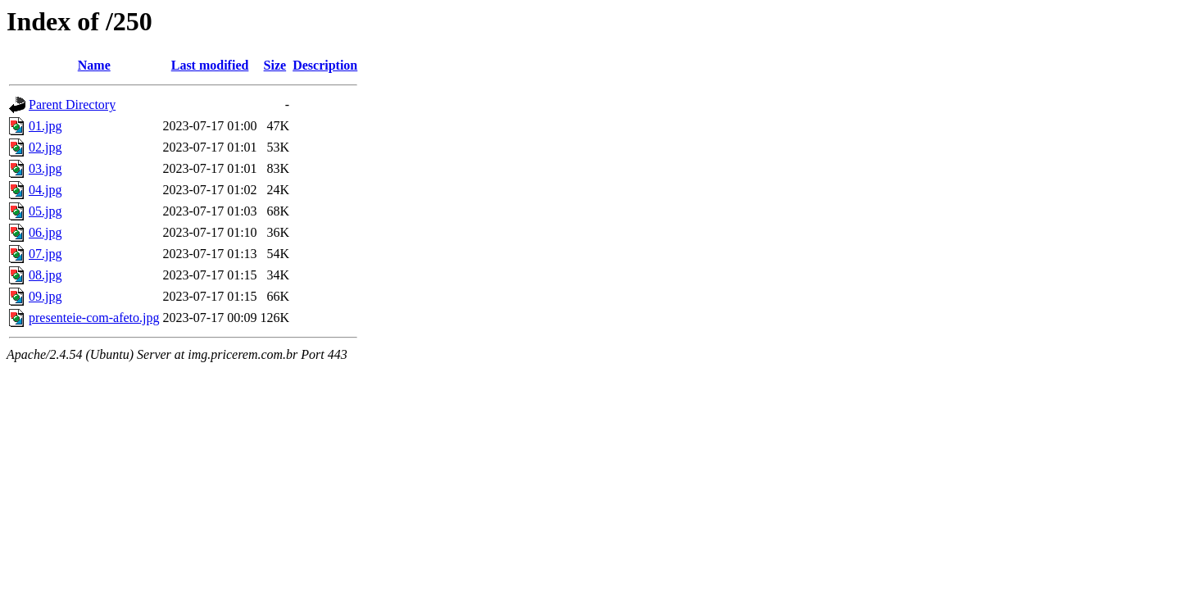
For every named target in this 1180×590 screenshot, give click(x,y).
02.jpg (45, 147)
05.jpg (45, 211)
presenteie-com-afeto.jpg (94, 317)
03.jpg (45, 168)
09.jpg (45, 296)
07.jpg (45, 254)
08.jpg (45, 275)
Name (94, 65)
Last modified (210, 65)
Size (275, 65)
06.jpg (45, 232)
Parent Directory (72, 104)
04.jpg (45, 190)
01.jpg (45, 126)
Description (325, 65)
